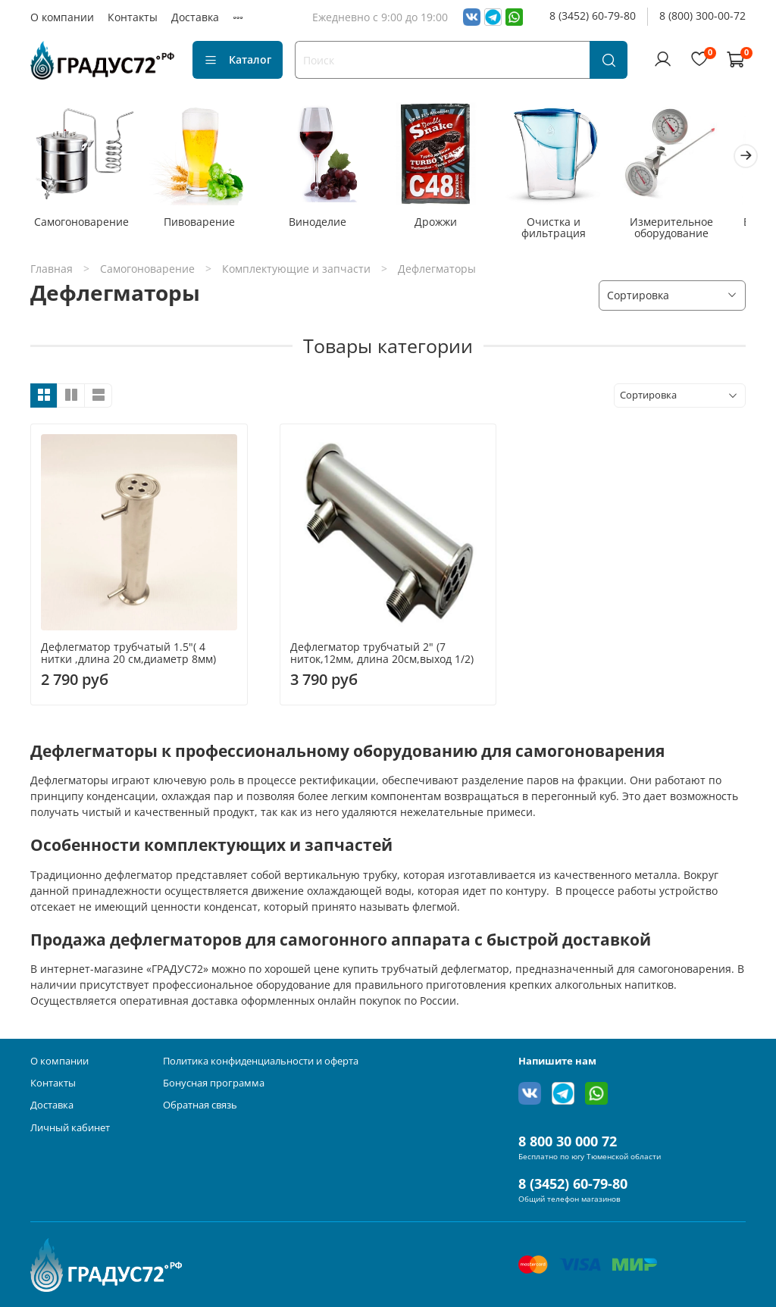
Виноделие (327, 225)
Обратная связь (200, 1105)
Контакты (133, 17)
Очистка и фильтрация (570, 231)
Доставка (195, 17)
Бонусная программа (213, 1083)
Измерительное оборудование (692, 231)
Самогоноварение (83, 225)
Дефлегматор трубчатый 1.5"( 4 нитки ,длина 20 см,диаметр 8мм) (128, 656)
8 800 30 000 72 (567, 1141)
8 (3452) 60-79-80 (592, 15)
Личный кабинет (70, 1127)
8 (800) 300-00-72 (702, 15)
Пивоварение (205, 225)
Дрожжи (448, 225)
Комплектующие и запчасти (296, 272)
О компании (62, 17)
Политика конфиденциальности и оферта (260, 1061)
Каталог (237, 59)
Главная (51, 272)
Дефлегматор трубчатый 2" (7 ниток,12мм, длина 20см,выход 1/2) (382, 656)
